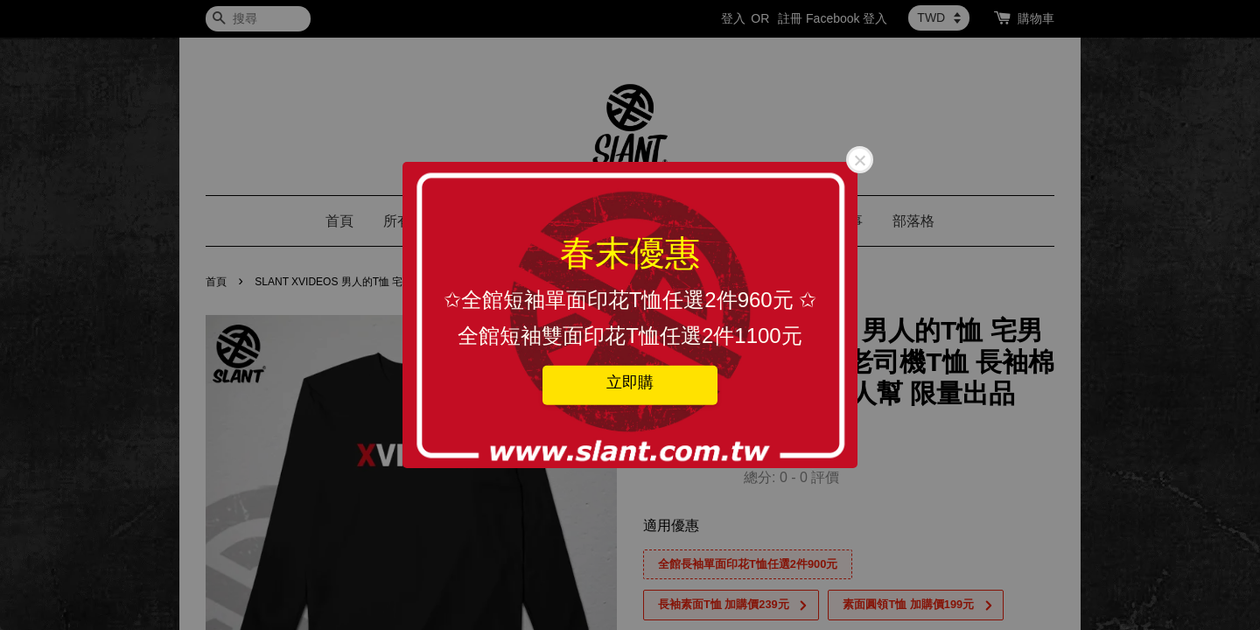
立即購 (630, 381)
